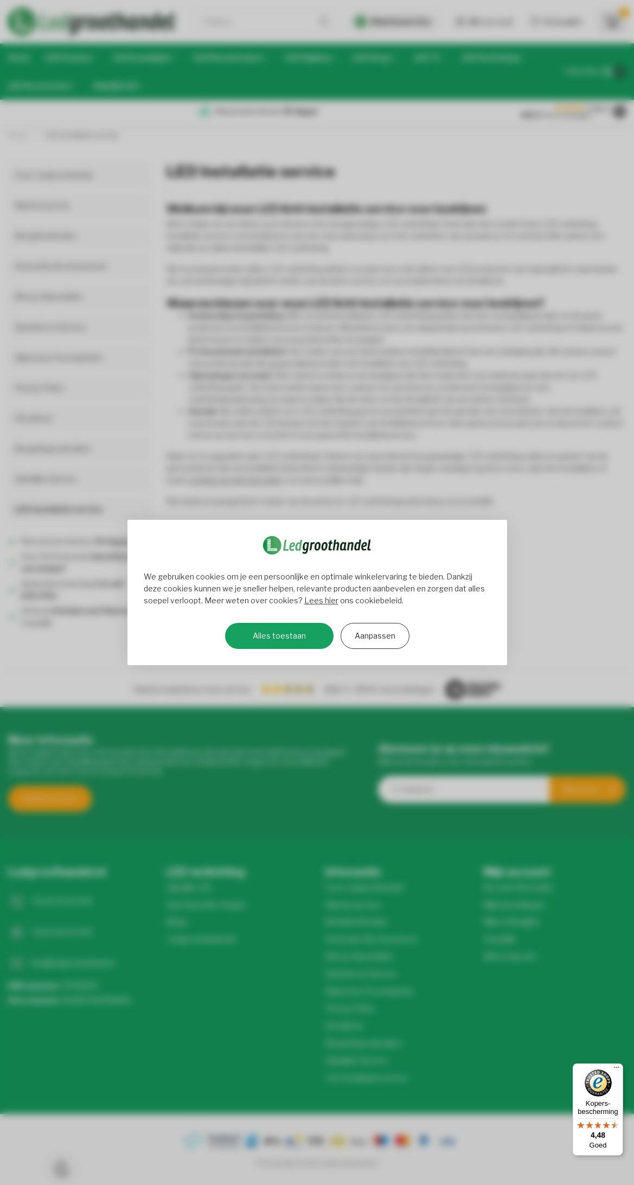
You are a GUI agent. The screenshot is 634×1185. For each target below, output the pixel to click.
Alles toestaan (279, 635)
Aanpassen (375, 635)
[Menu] (616, 1069)
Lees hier (321, 600)
